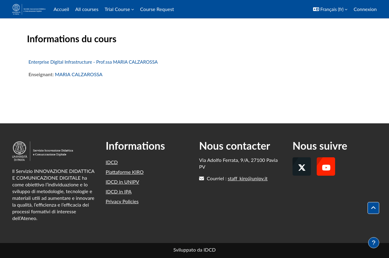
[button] (330, 9)
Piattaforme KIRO (125, 172)
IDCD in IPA (119, 191)
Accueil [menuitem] (61, 9)
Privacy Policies (122, 201)
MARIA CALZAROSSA (79, 74)
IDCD (112, 162)
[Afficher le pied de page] (373, 242)
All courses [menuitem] (86, 9)
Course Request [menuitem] (157, 9)
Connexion (365, 9)
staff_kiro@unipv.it (248, 178)
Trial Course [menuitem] (117, 9)
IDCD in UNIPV (122, 182)
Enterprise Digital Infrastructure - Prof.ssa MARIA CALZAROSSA (93, 62)
